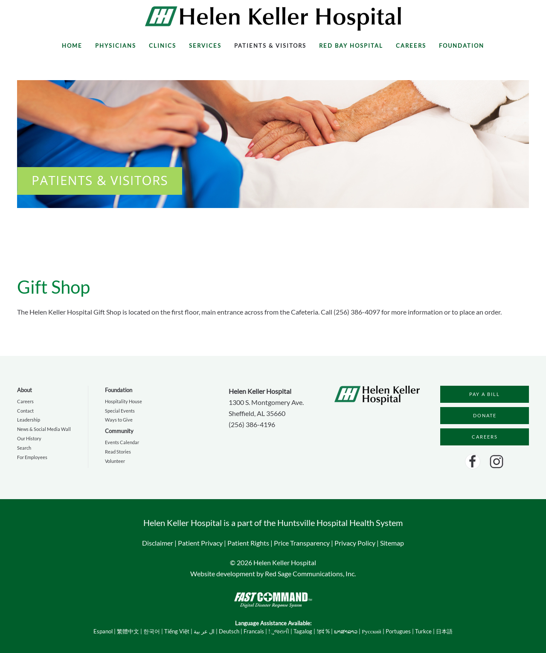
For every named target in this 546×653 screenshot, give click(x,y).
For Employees (32, 457)
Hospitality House (123, 401)
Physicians (115, 45)
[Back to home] (273, 18)
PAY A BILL (484, 394)
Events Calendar (122, 442)
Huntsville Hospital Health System (340, 522)
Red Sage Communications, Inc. (310, 573)
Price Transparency (302, 543)
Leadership (28, 419)
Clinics (162, 45)
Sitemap (392, 543)
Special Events (120, 410)
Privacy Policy (354, 543)
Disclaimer (157, 543)
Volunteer (115, 461)
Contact (25, 410)
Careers (411, 45)
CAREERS (485, 436)
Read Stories (118, 451)
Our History (29, 438)
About (24, 390)
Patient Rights (248, 543)
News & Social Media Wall (44, 429)
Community (119, 431)
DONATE (485, 415)
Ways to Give (119, 419)
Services (205, 45)
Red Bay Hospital (351, 45)
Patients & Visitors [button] (270, 45)
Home (72, 45)
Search (24, 448)
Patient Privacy (200, 543)
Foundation (461, 45)
